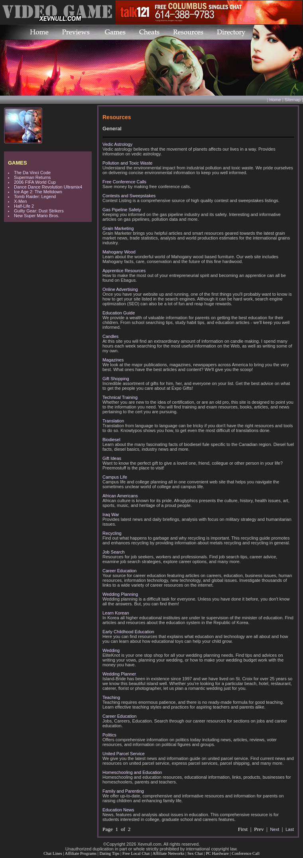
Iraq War (110, 514)
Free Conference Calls (124, 181)
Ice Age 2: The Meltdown (38, 191)
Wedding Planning (120, 594)
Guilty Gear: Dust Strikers (39, 210)
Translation (113, 420)
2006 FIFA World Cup (35, 182)
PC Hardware (217, 853)
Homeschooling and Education (132, 772)
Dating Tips (109, 853)
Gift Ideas (111, 458)
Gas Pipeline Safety (121, 209)
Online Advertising (120, 289)
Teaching (111, 697)
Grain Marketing (118, 228)
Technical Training (120, 397)
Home (275, 99)
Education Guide (118, 312)
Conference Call (246, 853)
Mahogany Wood (119, 251)
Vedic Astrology (117, 144)
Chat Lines (52, 853)
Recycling (112, 533)
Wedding (111, 650)
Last (289, 829)
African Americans (120, 495)
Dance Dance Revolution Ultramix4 (48, 187)
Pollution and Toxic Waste (127, 163)
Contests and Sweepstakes (128, 195)
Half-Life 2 (24, 206)
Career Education (119, 570)
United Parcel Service (123, 753)
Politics (109, 734)
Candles (110, 336)
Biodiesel (111, 439)
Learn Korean (115, 613)
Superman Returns (32, 177)
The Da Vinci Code (32, 172)
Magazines (113, 359)
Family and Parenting (123, 791)
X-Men (20, 201)
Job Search (113, 552)
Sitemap (293, 99)
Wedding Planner (119, 673)
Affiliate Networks (168, 853)
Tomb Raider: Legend (35, 196)
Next (274, 829)
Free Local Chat (136, 853)
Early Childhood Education (128, 631)
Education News (118, 809)
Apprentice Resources (124, 270)
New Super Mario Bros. (36, 215)
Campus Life (114, 477)
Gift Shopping (115, 378)
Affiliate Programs (80, 853)
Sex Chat (195, 853)
